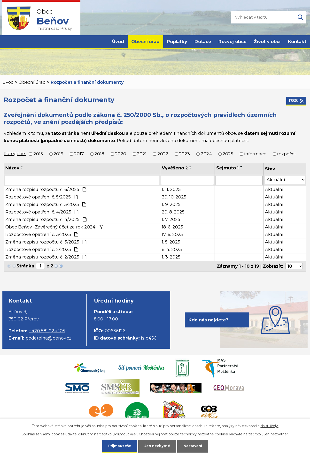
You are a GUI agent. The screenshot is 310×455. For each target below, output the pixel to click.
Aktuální (274, 189)
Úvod (118, 41)
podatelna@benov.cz (48, 338)
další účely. (270, 426)
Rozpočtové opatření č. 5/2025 (41, 197)
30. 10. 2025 (174, 197)
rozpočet (286, 154)
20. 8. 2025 (173, 212)
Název (12, 168)
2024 (206, 154)
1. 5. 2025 (171, 242)
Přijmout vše (119, 446)
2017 (79, 154)
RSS (296, 100)
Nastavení (193, 446)
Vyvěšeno (175, 168)
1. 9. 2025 (171, 204)
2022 (162, 154)
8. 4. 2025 (172, 249)
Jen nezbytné (157, 446)
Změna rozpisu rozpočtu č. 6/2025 (45, 189)
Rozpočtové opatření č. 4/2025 (41, 212)
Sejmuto (227, 168)
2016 (58, 154)
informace (255, 154)
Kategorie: (15, 153)
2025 (228, 154)
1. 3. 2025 (171, 257)
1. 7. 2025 (171, 219)
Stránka (25, 266)
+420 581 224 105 (47, 331)
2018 (99, 154)
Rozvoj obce (232, 41)
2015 (38, 154)
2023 (184, 154)
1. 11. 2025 (171, 189)
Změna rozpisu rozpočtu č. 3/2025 (45, 242)
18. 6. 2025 (172, 227)
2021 (142, 154)
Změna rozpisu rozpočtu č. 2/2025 (45, 257)
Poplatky (177, 41)
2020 (120, 154)
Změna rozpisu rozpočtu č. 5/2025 (45, 204)
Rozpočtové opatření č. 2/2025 (41, 249)
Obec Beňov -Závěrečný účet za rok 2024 (54, 227)
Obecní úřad (145, 41)
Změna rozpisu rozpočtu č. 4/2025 (45, 219)
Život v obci (267, 41)
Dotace (202, 41)
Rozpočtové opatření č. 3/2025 (41, 234)
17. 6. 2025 (172, 234)
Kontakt (297, 41)
